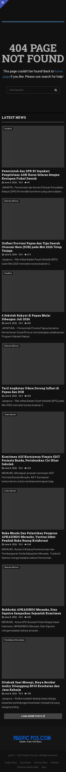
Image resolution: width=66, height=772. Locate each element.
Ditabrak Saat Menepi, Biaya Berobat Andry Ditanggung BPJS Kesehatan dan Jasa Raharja (30, 685)
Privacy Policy (41, 762)
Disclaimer (25, 762)
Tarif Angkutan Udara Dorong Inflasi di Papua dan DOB (30, 390)
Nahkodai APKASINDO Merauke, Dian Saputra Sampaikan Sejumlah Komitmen (31, 611)
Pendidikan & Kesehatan (14, 640)
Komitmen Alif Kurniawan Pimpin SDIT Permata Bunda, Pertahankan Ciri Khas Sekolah (31, 460)
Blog (44, 767)
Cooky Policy (11, 762)
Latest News (14, 117)
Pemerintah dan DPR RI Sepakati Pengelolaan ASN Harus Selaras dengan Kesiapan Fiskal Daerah (30, 174)
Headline (8, 129)
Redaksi (55, 762)
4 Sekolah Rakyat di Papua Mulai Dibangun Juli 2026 (26, 317)
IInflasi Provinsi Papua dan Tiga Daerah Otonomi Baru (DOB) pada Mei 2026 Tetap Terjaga (32, 246)
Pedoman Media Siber (27, 767)
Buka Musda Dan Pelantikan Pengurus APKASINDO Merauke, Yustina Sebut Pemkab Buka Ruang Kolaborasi (29, 536)
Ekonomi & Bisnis (11, 201)
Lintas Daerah (10, 415)
